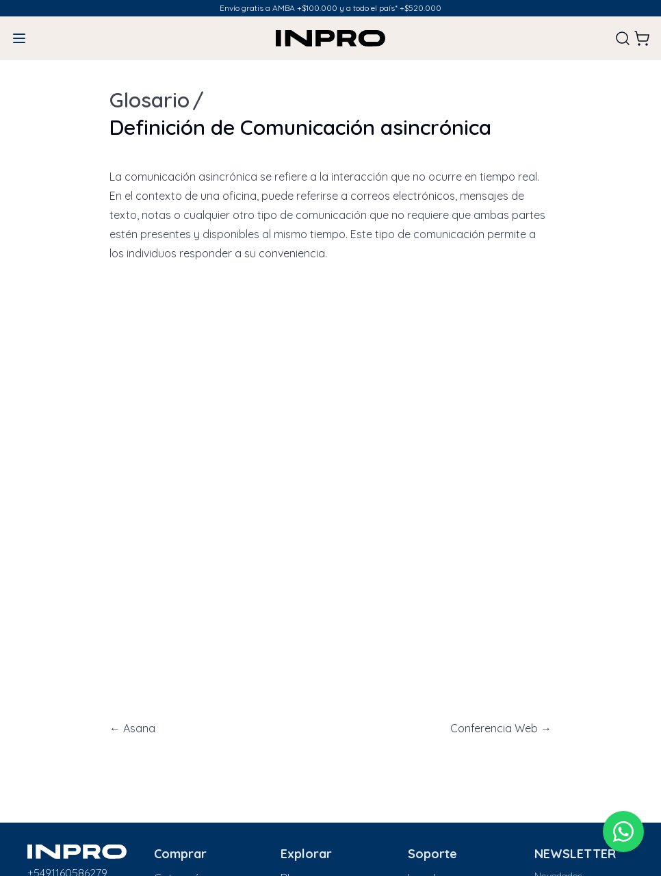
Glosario (149, 100)
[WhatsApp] (623, 831)
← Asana (132, 728)
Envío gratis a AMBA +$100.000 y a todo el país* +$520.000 (330, 8)
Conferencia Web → (501, 728)
